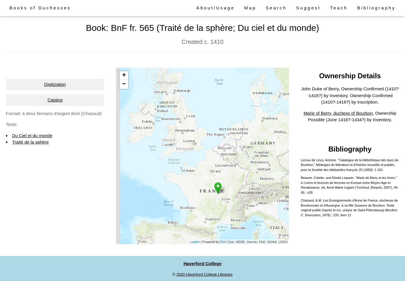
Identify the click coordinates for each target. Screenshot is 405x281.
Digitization (55, 84)
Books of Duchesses (40, 7)
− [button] (124, 84)
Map (250, 7)
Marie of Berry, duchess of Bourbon (338, 113)
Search (276, 7)
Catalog (55, 99)
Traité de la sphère (30, 141)
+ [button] (124, 75)
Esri (223, 242)
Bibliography (376, 7)
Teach (339, 7)
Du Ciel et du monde (32, 135)
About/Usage (215, 7)
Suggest (308, 7)
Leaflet (195, 242)
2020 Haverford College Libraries (204, 274)
